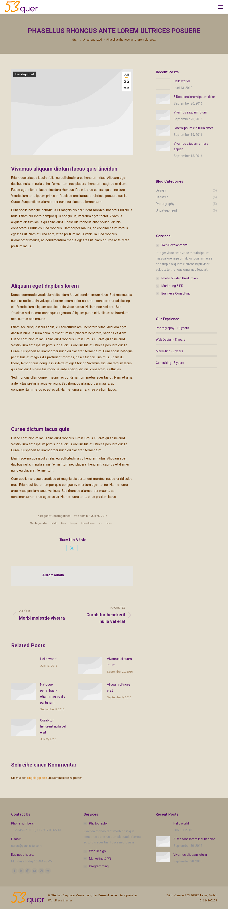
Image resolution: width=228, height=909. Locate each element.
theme (109, 523)
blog (63, 523)
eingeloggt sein (37, 777)
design (73, 523)
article (54, 523)
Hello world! (48, 659)
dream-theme (88, 523)
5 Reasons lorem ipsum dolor (194, 97)
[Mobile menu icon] (220, 7)
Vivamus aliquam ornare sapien (191, 146)
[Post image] (23, 666)
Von (81, 515)
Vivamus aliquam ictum (119, 662)
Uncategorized (24, 74)
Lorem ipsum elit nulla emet (193, 128)
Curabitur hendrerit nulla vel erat (53, 726)
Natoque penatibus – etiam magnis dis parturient (52, 693)
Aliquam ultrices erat (118, 687)
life (100, 523)
